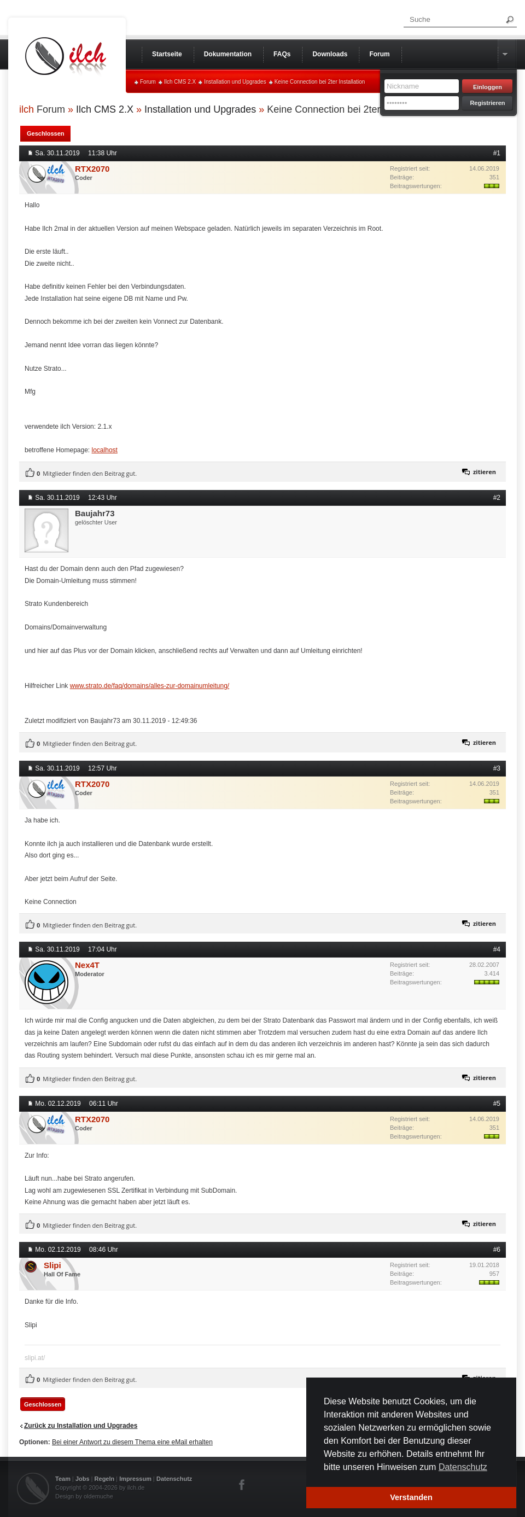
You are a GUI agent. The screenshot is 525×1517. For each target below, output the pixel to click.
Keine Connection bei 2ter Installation (320, 82)
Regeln (105, 1478)
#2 (496, 497)
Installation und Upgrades (235, 82)
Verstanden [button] (411, 1497)
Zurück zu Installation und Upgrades (80, 1426)
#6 (496, 1249)
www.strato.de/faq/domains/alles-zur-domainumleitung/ (149, 686)
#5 (496, 1103)
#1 (496, 153)
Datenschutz (174, 1478)
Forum (148, 82)
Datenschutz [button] (463, 1467)
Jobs (82, 1478)
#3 (496, 768)
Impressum (135, 1478)
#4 (496, 949)
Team (63, 1478)
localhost (105, 450)
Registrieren (487, 103)
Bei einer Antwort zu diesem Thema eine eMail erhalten (132, 1442)
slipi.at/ (35, 1358)
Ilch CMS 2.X (180, 82)
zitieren (484, 472)
